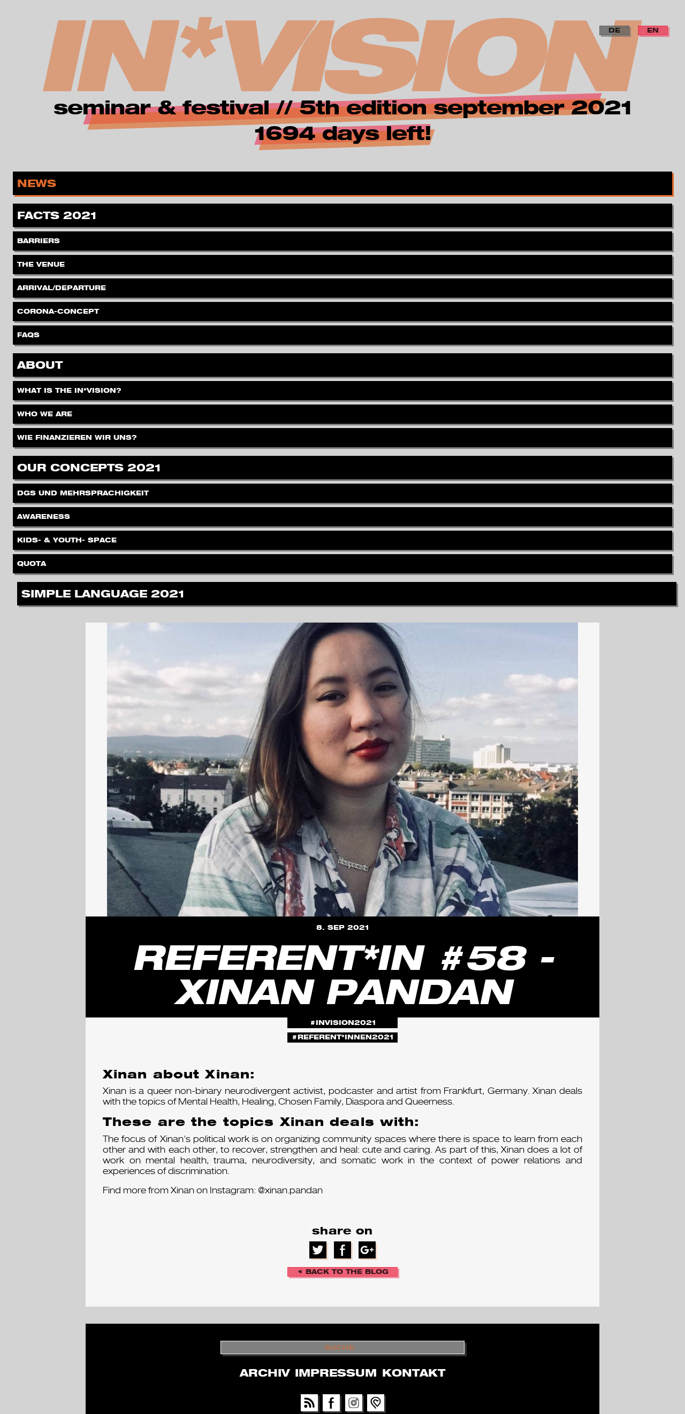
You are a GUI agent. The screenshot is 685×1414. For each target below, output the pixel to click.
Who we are (45, 411)
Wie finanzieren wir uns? (78, 434)
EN (653, 30)
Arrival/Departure (62, 285)
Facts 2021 (58, 213)
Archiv (265, 1373)
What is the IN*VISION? (70, 387)
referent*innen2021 (345, 1037)
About (41, 363)
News (38, 181)
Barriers (39, 238)
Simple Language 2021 (104, 592)
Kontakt (413, 1373)
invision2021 (346, 1023)
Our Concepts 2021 (90, 465)
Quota (32, 561)
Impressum (336, 1373)
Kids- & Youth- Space (68, 537)
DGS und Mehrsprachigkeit (84, 490)
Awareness (44, 513)
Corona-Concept (59, 308)
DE (614, 30)
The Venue (42, 261)
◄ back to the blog (342, 1272)
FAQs (29, 332)
